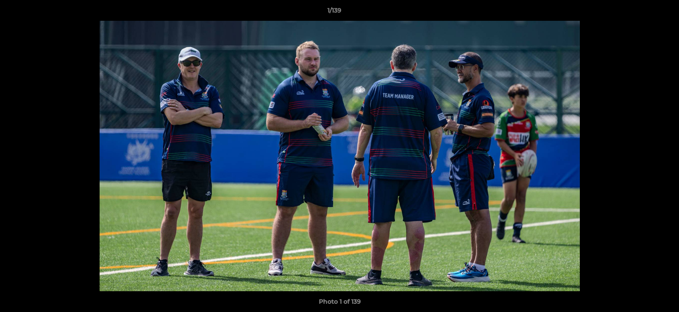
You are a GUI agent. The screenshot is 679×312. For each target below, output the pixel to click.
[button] (642, 12)
